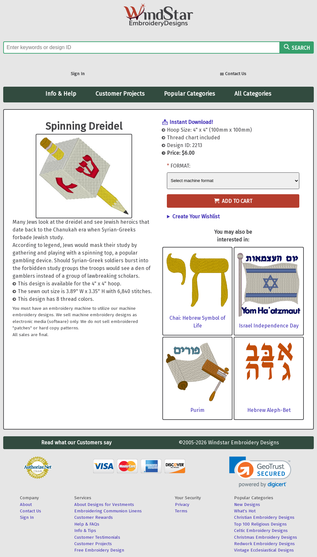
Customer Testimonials (97, 537)
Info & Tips (85, 530)
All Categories (252, 93)
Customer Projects (120, 93)
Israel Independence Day (269, 326)
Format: (180, 166)
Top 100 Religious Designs (260, 524)
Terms (181, 511)
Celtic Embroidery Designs (261, 530)
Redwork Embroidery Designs (264, 543)
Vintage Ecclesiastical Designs (264, 550)
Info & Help (60, 93)
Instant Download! (191, 122)
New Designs (247, 504)
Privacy (182, 504)
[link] (260, 472)
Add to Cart (233, 201)
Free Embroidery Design (99, 550)
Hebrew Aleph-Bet (269, 410)
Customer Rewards (93, 517)
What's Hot (245, 511)
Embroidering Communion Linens (108, 511)
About (26, 504)
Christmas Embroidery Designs (265, 537)
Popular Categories (189, 93)
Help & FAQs (86, 524)
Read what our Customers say (76, 443)
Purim (197, 410)
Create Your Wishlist (196, 216)
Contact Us (233, 74)
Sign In (78, 73)
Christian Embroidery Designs (264, 517)
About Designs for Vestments (104, 504)
